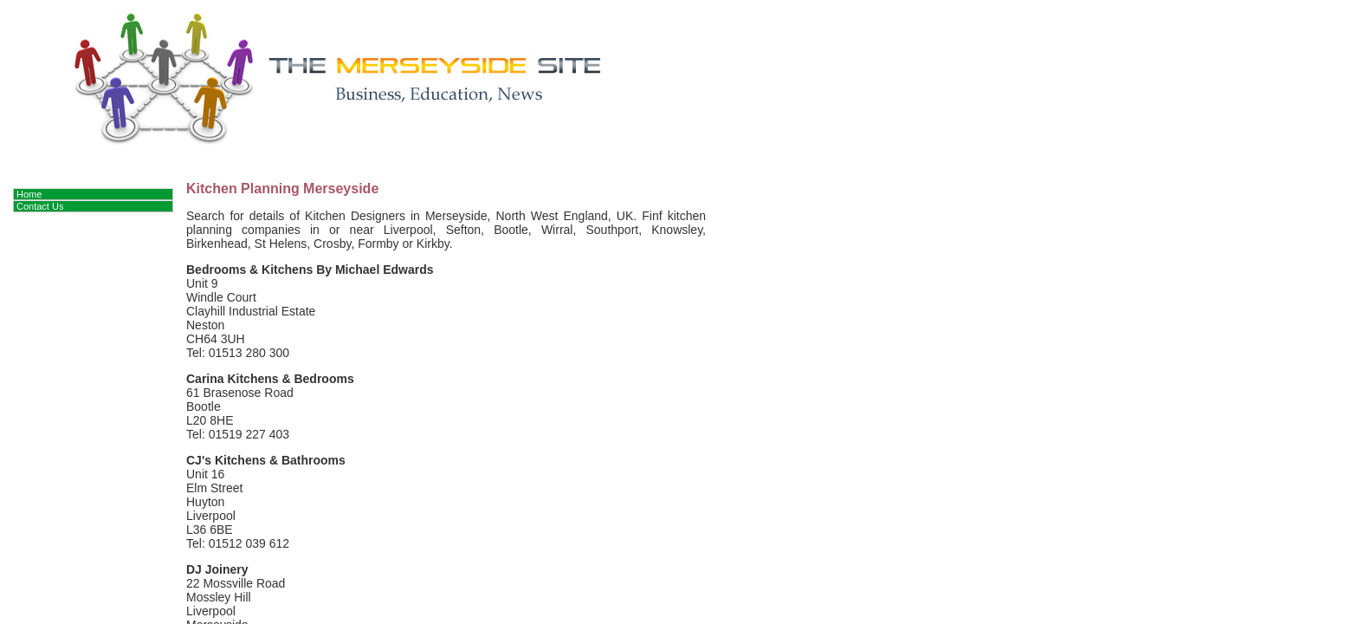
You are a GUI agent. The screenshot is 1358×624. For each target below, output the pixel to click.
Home (29, 194)
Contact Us (39, 206)
